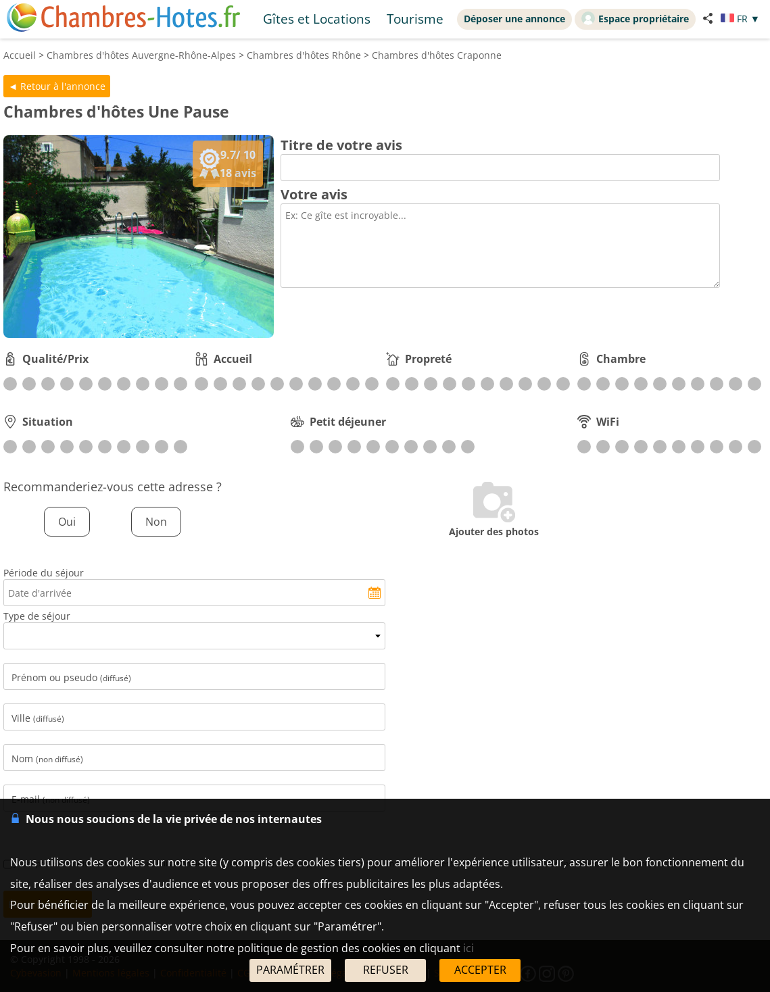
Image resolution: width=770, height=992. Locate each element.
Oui (67, 521)
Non (156, 521)
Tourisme (415, 18)
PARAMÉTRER (290, 969)
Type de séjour (36, 616)
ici (468, 948)
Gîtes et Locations (316, 18)
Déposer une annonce (514, 18)
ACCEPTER (480, 969)
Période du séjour (43, 572)
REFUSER (385, 969)
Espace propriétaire (635, 18)
